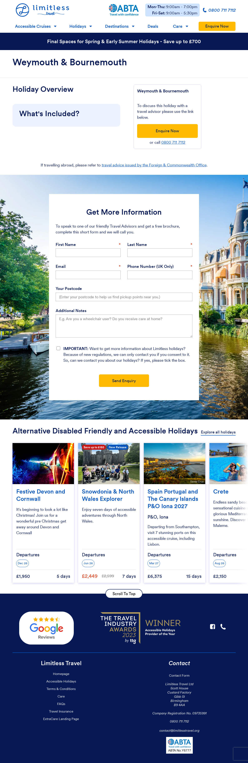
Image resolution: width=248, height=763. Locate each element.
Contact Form (179, 675)
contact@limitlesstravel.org (179, 730)
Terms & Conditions (61, 689)
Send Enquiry (124, 380)
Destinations (117, 26)
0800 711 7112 (173, 142)
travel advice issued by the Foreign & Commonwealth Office (154, 165)
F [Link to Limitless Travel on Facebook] (212, 627)
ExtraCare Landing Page (61, 719)
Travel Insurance (61, 711)
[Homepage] (57, 10)
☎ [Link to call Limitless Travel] (223, 627)
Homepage (61, 674)
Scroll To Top (124, 593)
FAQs (61, 704)
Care (177, 26)
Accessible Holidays (61, 681)
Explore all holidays (218, 432)
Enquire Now (217, 26)
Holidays (77, 26)
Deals (153, 26)
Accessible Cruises (33, 26)
